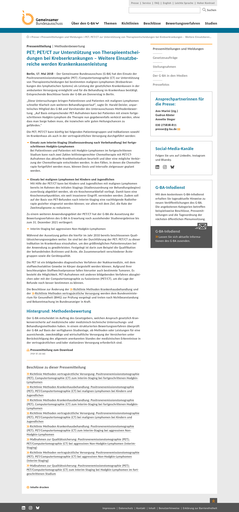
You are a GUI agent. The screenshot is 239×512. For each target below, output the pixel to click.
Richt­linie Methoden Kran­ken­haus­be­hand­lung (102, 289)
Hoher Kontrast (206, 3)
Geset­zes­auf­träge (165, 58)
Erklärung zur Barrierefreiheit (200, 508)
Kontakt (140, 508)
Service (146, 3)
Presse (135, 3)
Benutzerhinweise (169, 508)
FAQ (157, 3)
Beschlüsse (152, 23)
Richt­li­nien (130, 23)
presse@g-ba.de (166, 129)
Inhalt (152, 508)
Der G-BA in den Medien (170, 76)
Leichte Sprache (184, 3)
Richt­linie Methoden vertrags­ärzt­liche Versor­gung (67, 293)
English (167, 3)
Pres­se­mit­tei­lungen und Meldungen (178, 49)
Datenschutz (126, 508)
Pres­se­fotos (161, 84)
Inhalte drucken (39, 487)
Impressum (109, 508)
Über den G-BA (83, 23)
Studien (211, 23)
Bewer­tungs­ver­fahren (183, 23)
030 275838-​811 (165, 125)
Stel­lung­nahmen (164, 67)
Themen (110, 23)
